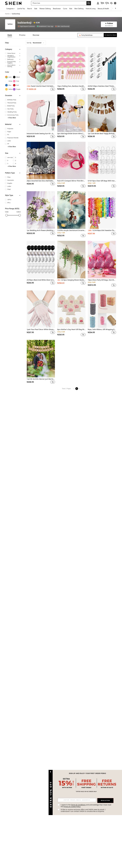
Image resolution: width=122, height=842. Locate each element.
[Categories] (10, 8)
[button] (58, 3)
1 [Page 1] (76, 388)
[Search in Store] (91, 35)
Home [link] (7, 14)
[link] (102, 3)
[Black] (17, 77)
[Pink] (17, 81)
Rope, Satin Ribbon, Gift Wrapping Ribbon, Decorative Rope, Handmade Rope (102, 329)
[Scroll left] (113, 8)
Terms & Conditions (78, 805)
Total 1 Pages (66, 388)
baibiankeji (25, 22)
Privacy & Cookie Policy (71, 806)
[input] (77, 800)
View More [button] (12, 118)
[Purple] (17, 89)
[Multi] (9, 77)
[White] (9, 81)
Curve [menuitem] (65, 8)
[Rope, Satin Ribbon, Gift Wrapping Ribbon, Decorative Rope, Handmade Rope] (102, 309)
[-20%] (90, 230)
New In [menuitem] (29, 8)
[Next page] (79, 388)
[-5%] (58, 280)
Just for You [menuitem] (21, 8)
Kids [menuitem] (70, 8)
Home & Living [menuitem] (90, 8)
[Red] (17, 85)
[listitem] (27, 26)
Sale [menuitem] (35, 8)
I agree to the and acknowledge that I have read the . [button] (86, 806)
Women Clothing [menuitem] (45, 8)
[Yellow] (9, 89)
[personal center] (98, 3)
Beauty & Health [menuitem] (103, 8)
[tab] (10, 35)
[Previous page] (74, 388)
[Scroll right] (115, 8)
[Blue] (9, 85)
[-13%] (28, 86)
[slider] (6, 215)
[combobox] (36, 43)
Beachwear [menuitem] (57, 8)
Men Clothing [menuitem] (78, 8)
